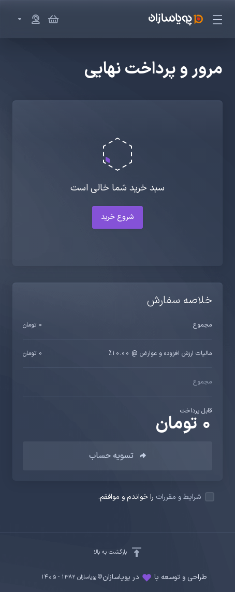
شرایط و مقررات (178, 497)
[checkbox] (209, 496)
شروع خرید (117, 217)
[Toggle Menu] (219, 19)
